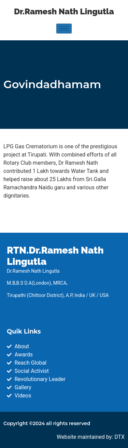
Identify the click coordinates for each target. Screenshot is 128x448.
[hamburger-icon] (64, 28)
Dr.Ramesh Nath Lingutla (64, 11)
